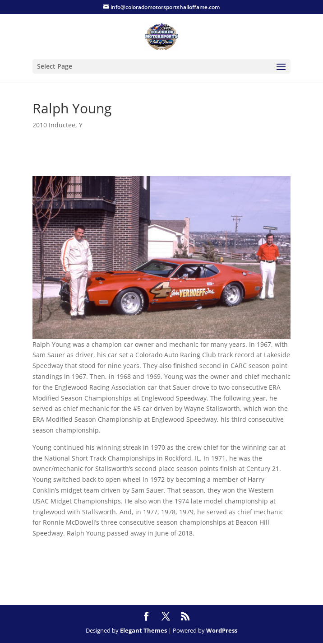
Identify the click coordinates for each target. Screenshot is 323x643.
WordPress (221, 630)
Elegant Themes (143, 630)
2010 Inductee (53, 125)
